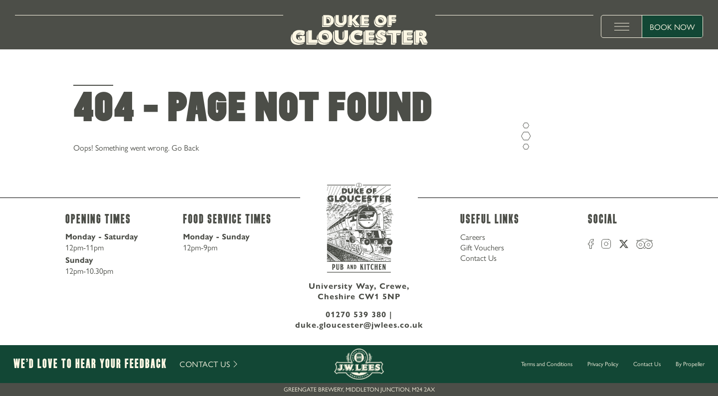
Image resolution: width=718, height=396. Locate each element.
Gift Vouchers (482, 247)
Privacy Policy (602, 363)
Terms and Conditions (546, 363)
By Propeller (690, 363)
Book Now (672, 26)
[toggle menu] (622, 26)
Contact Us (478, 257)
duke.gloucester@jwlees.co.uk (359, 325)
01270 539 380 (356, 314)
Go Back (185, 147)
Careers (472, 236)
